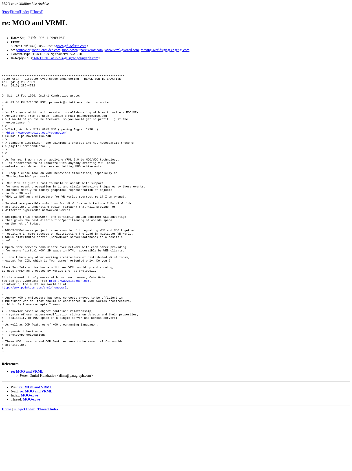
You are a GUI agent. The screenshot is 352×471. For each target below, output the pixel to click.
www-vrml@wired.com (122, 50)
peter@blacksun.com (71, 46)
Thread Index (47, 467)
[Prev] (6, 12)
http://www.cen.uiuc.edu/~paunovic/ (36, 146)
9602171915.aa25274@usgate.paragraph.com (65, 58)
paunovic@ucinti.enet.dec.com (38, 50)
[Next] (15, 12)
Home (6, 467)
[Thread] (37, 12)
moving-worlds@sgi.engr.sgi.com (165, 50)
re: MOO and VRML (27, 429)
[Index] (25, 12)
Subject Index (24, 467)
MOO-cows (29, 453)
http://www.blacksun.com (69, 324)
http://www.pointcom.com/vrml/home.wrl (34, 332)
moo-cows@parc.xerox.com (82, 50)
